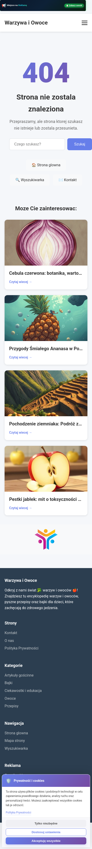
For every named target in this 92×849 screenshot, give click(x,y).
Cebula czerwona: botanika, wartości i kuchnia (46, 273)
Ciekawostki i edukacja (23, 690)
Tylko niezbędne (46, 823)
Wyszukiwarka (16, 748)
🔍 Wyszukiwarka (29, 180)
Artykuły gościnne (19, 675)
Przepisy (12, 706)
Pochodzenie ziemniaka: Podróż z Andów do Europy (46, 424)
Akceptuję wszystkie (46, 841)
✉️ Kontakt (68, 180)
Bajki (9, 683)
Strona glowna (16, 733)
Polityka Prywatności (21, 648)
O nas (9, 640)
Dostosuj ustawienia (46, 832)
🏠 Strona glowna (46, 165)
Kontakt (11, 633)
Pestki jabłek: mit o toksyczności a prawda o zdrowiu (46, 499)
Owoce (10, 698)
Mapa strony (15, 740)
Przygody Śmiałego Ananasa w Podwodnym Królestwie (46, 348)
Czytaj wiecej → (20, 282)
